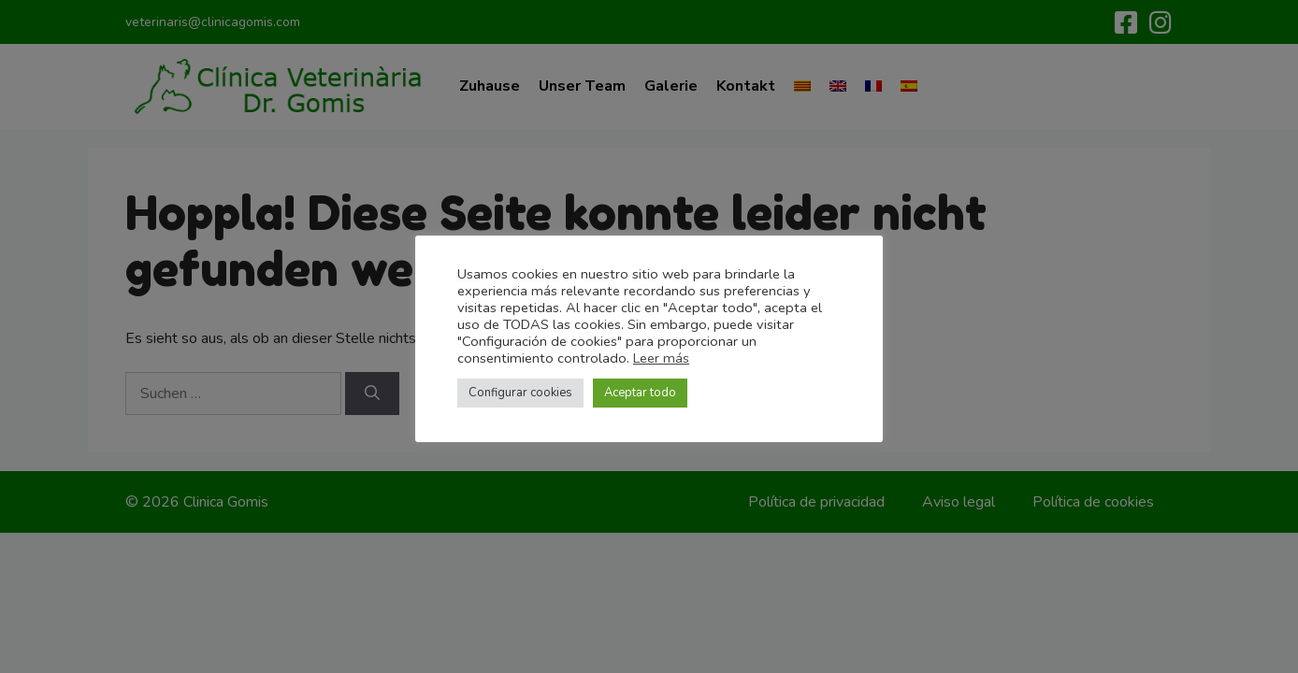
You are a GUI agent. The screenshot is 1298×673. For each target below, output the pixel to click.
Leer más (661, 358)
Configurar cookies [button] (520, 392)
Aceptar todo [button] (640, 392)
